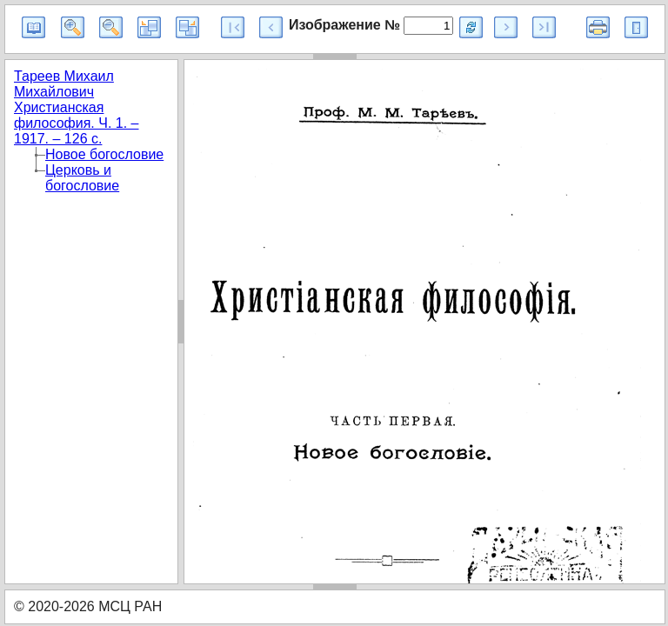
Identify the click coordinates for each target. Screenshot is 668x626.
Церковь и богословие (82, 178)
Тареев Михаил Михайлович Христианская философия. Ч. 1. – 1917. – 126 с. (76, 107)
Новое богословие (104, 154)
